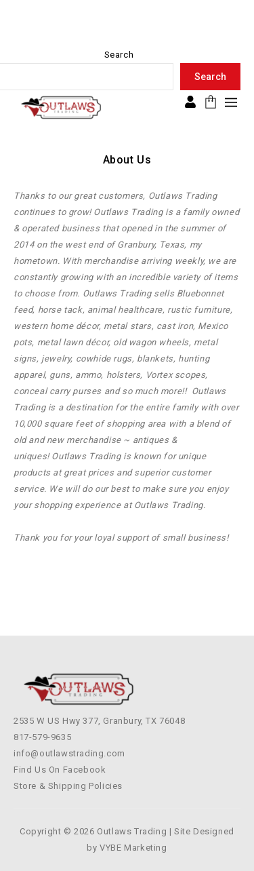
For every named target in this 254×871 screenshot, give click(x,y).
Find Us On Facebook (60, 769)
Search (119, 55)
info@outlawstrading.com (69, 753)
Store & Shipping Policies (68, 786)
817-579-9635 (42, 737)
